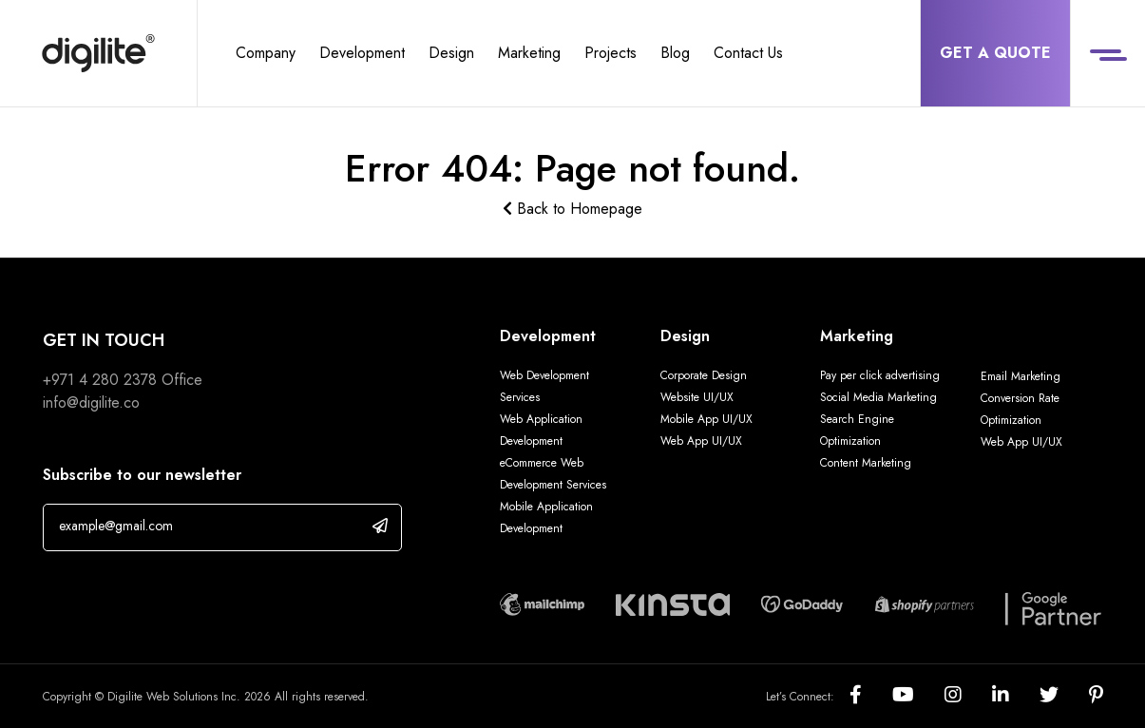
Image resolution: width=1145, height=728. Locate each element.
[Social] (870, 696)
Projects (610, 53)
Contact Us (748, 53)
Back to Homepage (572, 209)
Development (362, 53)
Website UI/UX (697, 397)
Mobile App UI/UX (706, 419)
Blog (675, 53)
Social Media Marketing (878, 397)
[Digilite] (98, 53)
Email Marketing (1020, 376)
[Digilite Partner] (542, 602)
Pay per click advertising (880, 375)
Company (266, 53)
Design (451, 53)
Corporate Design (703, 375)
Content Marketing (865, 462)
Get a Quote (995, 53)
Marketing (529, 53)
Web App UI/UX (701, 441)
